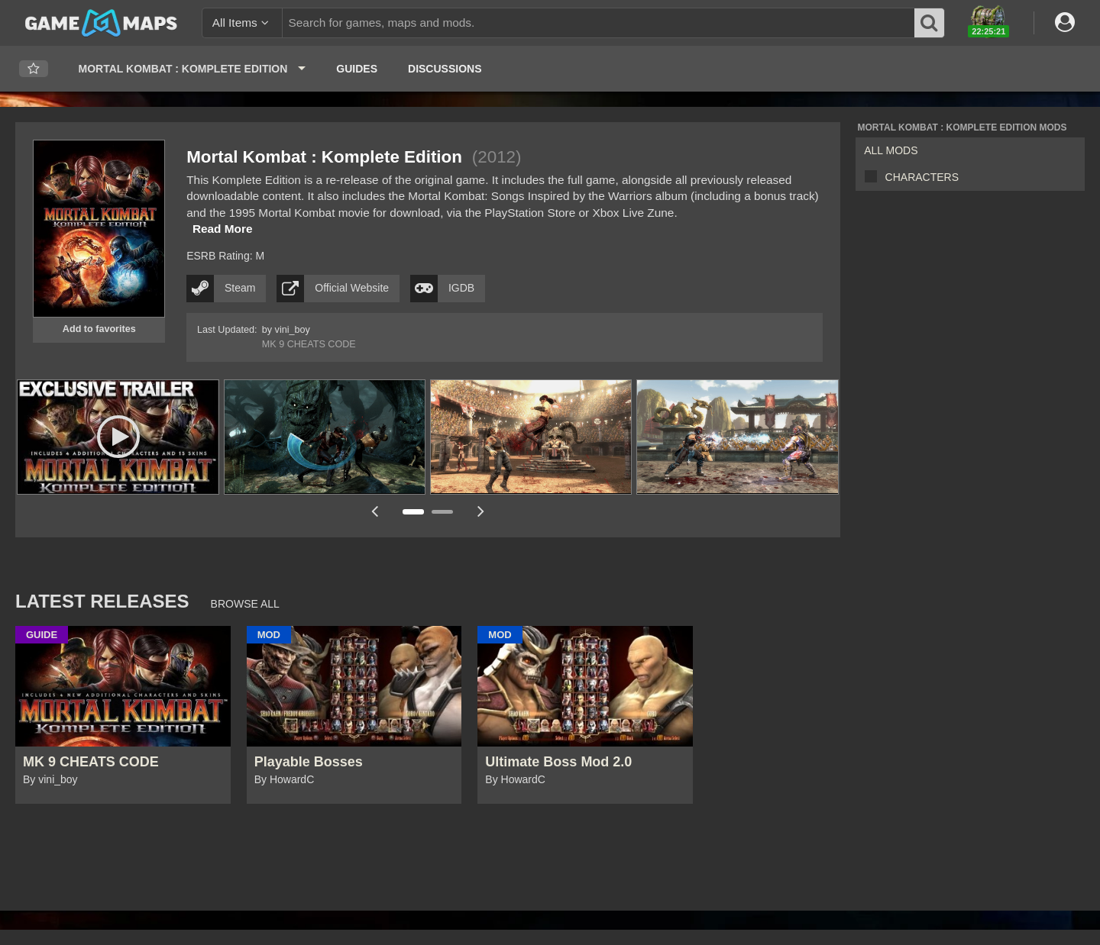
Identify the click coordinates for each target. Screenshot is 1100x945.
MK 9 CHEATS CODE (309, 344)
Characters (922, 177)
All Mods (890, 150)
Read (222, 228)
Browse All (245, 604)
